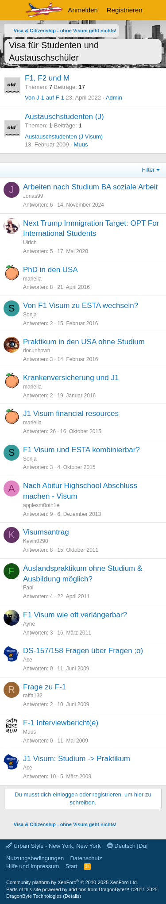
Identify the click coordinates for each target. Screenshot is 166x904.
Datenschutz (86, 858)
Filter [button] (148, 169)
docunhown (36, 350)
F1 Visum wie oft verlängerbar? (75, 615)
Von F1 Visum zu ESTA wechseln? (80, 305)
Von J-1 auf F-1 (44, 97)
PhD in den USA (50, 269)
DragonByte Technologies (34, 896)
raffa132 (32, 695)
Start (71, 866)
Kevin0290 (35, 541)
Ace (27, 660)
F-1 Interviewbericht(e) (60, 723)
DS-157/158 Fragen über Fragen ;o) (83, 650)
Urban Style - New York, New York (53, 845)
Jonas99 (33, 196)
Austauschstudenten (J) (64, 116)
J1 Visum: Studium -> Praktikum (76, 758)
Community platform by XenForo (72, 882)
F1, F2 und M (47, 78)
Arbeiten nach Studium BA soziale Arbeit (90, 187)
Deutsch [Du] (127, 845)
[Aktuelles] (155, 10)
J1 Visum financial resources (71, 413)
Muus (81, 144)
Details (72, 896)
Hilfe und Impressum (32, 866)
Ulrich (30, 242)
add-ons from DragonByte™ (99, 889)
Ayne (29, 624)
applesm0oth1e (41, 505)
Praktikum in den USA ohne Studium (84, 342)
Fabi (28, 588)
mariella (32, 279)
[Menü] (12, 10)
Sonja (30, 315)
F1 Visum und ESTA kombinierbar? (81, 450)
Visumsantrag (46, 532)
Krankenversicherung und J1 (71, 377)
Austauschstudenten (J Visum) (64, 136)
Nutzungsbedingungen (35, 858)
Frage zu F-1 (44, 687)
